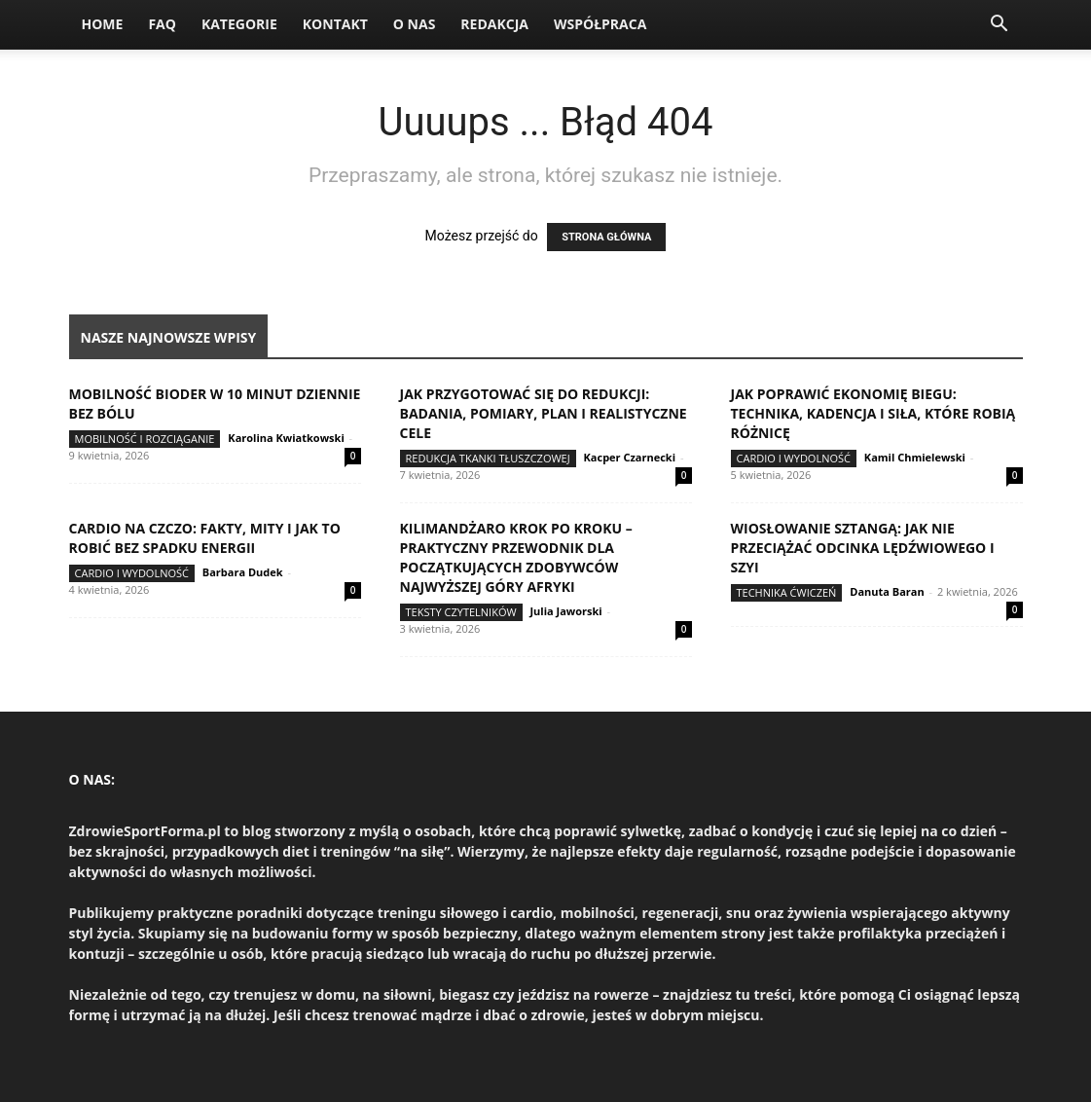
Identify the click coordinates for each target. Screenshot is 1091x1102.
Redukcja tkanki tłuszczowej (488, 458)
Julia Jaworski (565, 611)
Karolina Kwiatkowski (286, 437)
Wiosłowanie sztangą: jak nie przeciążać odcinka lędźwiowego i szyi (863, 547)
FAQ (162, 24)
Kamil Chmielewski (914, 457)
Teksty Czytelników (461, 612)
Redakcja (494, 24)
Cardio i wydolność (794, 458)
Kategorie (239, 24)
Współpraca (600, 24)
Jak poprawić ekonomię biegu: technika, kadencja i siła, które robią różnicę (873, 413)
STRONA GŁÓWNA (606, 237)
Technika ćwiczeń (787, 592)
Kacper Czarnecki (630, 457)
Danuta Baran (887, 591)
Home (103, 24)
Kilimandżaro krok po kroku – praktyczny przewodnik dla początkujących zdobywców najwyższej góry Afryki (516, 557)
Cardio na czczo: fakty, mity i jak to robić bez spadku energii (205, 538)
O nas (414, 24)
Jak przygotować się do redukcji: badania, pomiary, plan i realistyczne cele (543, 413)
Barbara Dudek (242, 572)
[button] (999, 26)
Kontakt (335, 24)
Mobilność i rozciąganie (145, 438)
